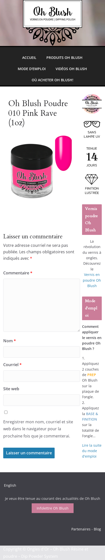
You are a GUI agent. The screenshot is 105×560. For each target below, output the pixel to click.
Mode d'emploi (32, 68)
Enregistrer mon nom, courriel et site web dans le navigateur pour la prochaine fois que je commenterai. (38, 429)
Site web (11, 388)
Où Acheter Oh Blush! (52, 80)
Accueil (29, 57)
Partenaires (81, 529)
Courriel (12, 364)
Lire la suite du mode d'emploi (92, 451)
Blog (97, 529)
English (10, 485)
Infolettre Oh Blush (53, 508)
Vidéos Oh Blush (71, 68)
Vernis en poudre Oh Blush (92, 280)
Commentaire (17, 273)
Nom (9, 341)
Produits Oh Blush (64, 57)
